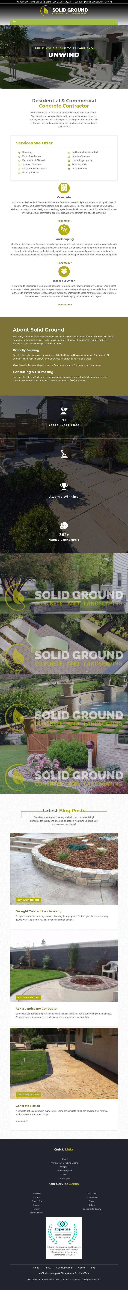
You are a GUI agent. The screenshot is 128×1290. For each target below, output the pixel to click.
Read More (64, 221)
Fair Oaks (92, 1194)
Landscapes (64, 1178)
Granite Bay (37, 1201)
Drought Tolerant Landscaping (39, 911)
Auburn (92, 1205)
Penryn (92, 1201)
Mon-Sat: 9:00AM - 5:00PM (98, 2)
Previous (3, 56)
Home (36, 1268)
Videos (64, 1174)
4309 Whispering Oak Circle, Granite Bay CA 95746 (41, 2)
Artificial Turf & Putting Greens (64, 1163)
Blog (93, 1268)
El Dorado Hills (36, 1213)
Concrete (64, 1167)
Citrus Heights (92, 1197)
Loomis (36, 1205)
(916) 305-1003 (74, 2)
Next (125, 56)
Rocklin (36, 1197)
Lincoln (36, 1209)
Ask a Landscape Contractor (37, 1008)
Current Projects (64, 1171)
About (64, 1159)
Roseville (37, 1194)
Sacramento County (92, 1209)
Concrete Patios (28, 1106)
